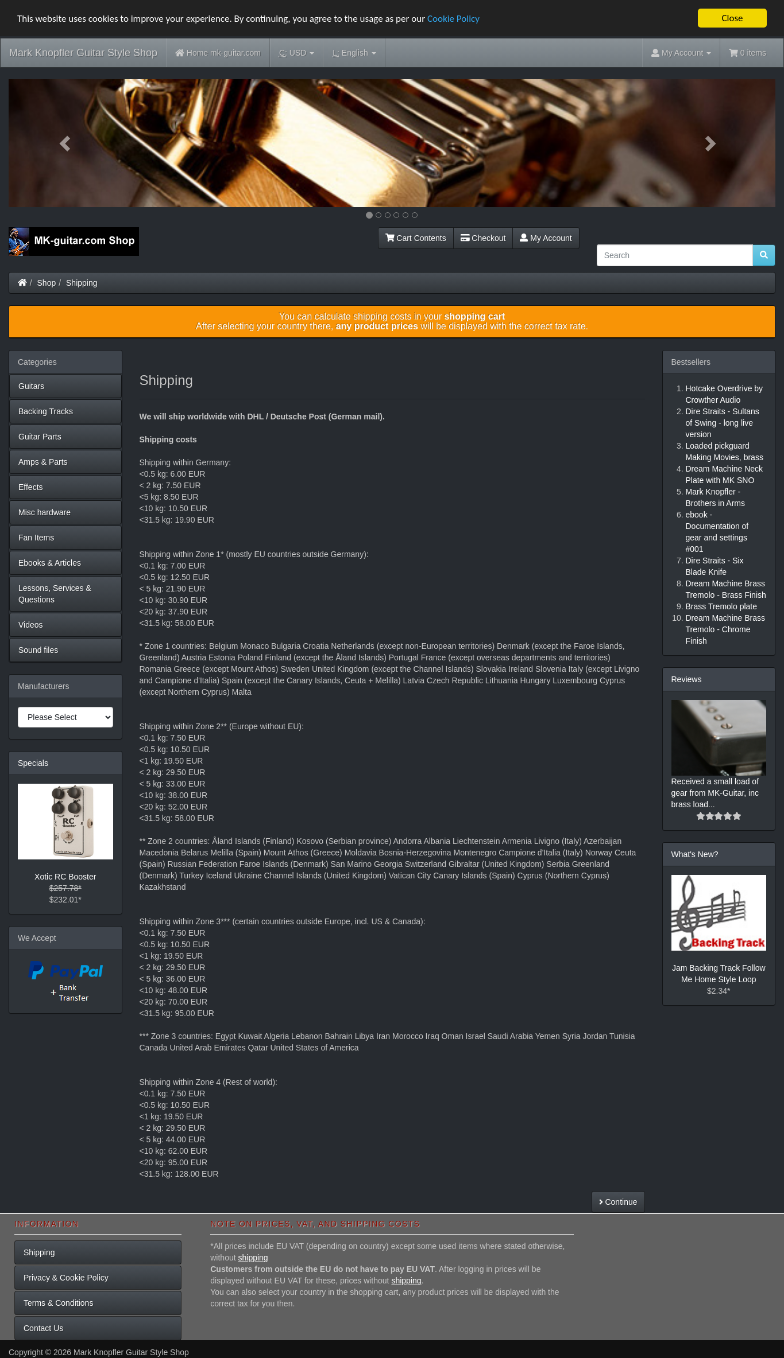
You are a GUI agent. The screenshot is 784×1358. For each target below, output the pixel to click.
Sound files (38, 650)
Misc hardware (44, 512)
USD (296, 53)
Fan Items (36, 537)
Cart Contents (415, 238)
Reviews (686, 679)
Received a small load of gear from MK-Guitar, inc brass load (715, 793)
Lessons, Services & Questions (54, 593)
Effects (30, 487)
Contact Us (43, 1328)
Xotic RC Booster (65, 876)
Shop (46, 282)
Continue (618, 1202)
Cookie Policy (453, 19)
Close (732, 18)
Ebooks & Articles (49, 562)
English (354, 53)
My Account (545, 238)
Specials (33, 763)
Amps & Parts (43, 461)
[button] (66, 143)
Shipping (82, 282)
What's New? (695, 854)
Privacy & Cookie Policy (66, 1277)
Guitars (31, 386)
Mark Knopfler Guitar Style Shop (83, 53)
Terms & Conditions (58, 1303)
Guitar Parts (39, 436)
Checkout (483, 238)
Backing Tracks (45, 411)
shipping (253, 1257)
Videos (30, 624)
